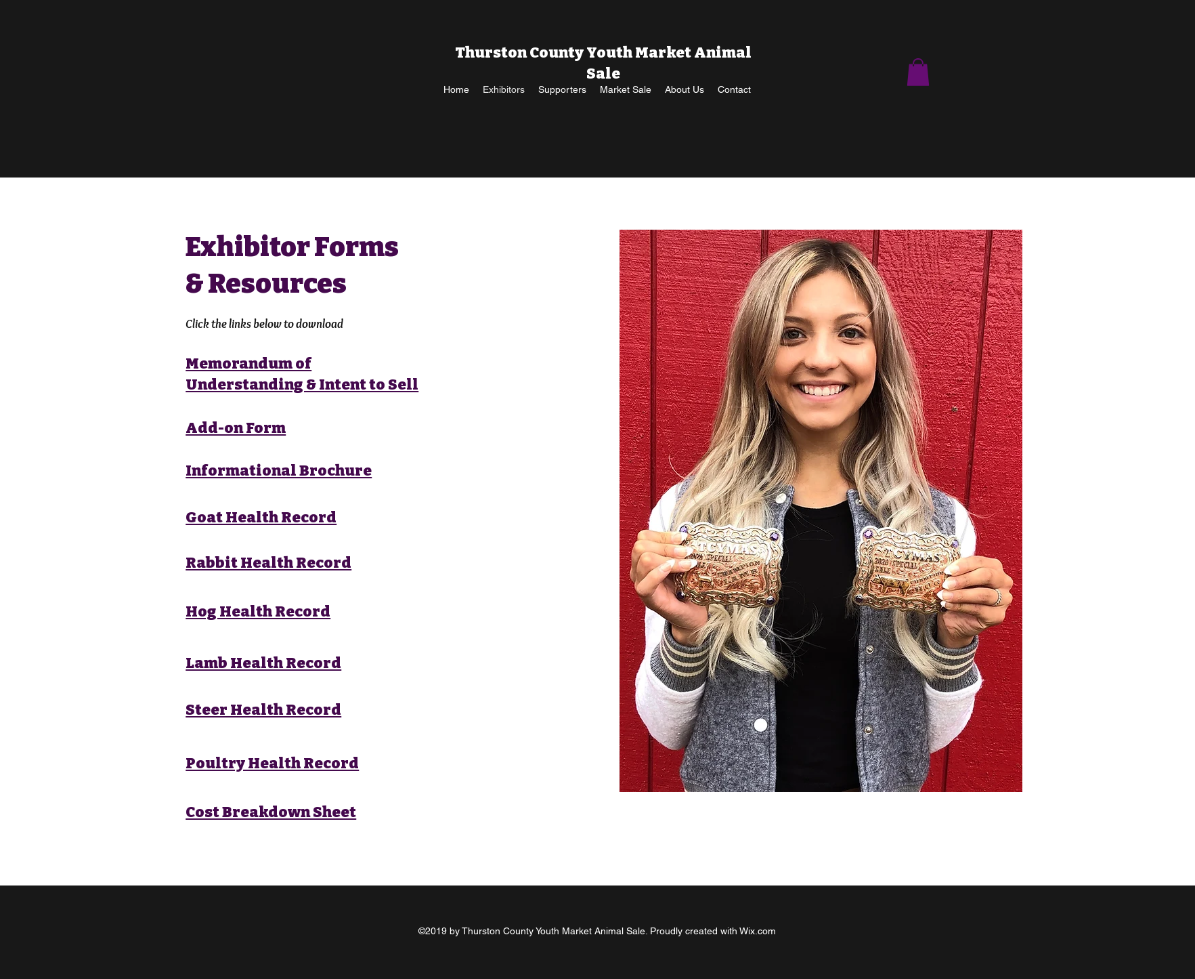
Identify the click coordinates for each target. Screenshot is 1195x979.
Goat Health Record (261, 517)
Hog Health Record (258, 611)
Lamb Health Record (263, 663)
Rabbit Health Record (268, 563)
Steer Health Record (263, 710)
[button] (918, 72)
